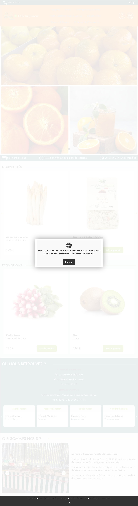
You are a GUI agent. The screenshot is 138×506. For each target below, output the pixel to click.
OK (69, 502)
